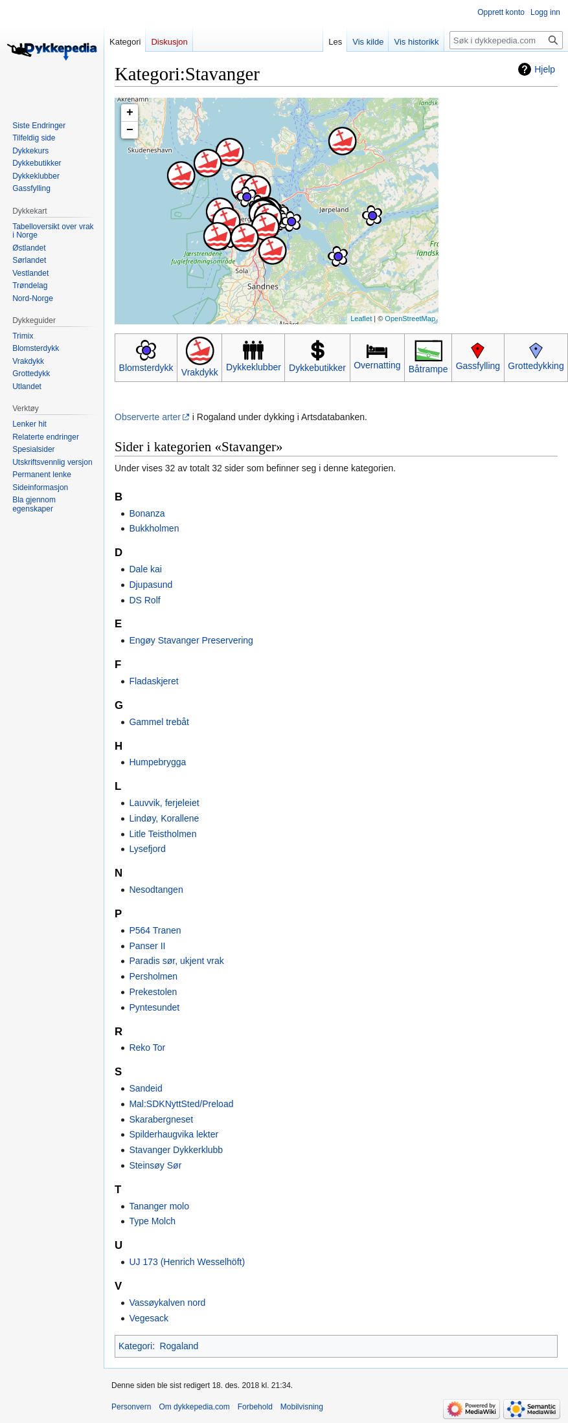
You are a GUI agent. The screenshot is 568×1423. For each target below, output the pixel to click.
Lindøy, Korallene (164, 818)
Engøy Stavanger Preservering (191, 640)
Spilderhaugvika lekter (173, 1134)
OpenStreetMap (410, 318)
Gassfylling (478, 366)
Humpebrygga (157, 762)
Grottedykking (535, 366)
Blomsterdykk (146, 368)
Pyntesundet (154, 1007)
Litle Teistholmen (162, 834)
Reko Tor (147, 1047)
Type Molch (152, 1221)
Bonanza (147, 513)
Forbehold (255, 1406)
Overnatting (377, 365)
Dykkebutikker (317, 368)
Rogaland (178, 1346)
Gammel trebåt (159, 722)
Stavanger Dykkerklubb (176, 1150)
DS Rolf (144, 600)
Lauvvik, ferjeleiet (164, 803)
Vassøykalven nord (167, 1302)
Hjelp (544, 69)
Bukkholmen (154, 528)
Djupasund (150, 584)
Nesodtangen (156, 889)
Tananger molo (159, 1206)
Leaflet (361, 318)
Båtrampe (428, 369)
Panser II (147, 946)
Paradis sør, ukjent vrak (176, 961)
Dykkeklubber (253, 367)
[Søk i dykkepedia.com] (506, 40)
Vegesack (148, 1318)
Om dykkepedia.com (194, 1406)
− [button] (129, 130)
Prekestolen (153, 992)
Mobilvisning (301, 1406)
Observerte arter (148, 417)
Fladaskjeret (153, 681)
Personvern (131, 1406)
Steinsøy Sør (155, 1165)
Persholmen (153, 976)
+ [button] (129, 112)
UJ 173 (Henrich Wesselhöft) (187, 1262)
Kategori (135, 1346)
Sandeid (145, 1088)
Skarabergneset (161, 1119)
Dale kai (145, 569)
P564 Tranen (155, 930)
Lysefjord (147, 849)
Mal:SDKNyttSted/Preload (181, 1104)
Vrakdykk (199, 372)
